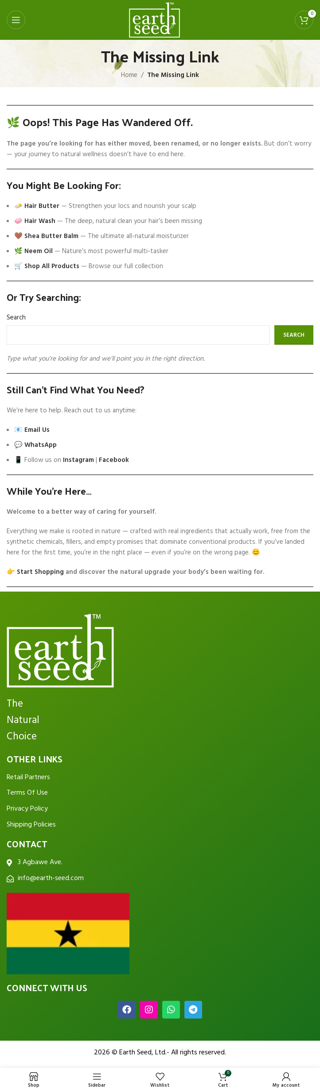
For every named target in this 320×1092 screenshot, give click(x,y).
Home (129, 75)
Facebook (114, 460)
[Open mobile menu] (16, 20)
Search (16, 317)
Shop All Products (51, 266)
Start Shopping (40, 572)
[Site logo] (154, 20)
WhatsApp (40, 445)
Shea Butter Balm (51, 236)
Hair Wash (39, 221)
